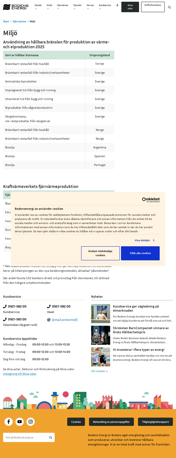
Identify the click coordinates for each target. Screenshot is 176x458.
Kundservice (105, 7)
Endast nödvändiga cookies (100, 253)
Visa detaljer (142, 240)
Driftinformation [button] (153, 5)
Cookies (76, 421)
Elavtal (38, 7)
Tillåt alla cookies (140, 253)
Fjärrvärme (62, 7)
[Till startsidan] (16, 7)
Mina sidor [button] (130, 7)
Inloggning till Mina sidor (20, 374)
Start (6, 21)
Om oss (90, 7)
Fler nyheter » (99, 371)
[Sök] (29, 437)
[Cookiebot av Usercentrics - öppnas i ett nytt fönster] (145, 200)
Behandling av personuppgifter (111, 421)
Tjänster (77, 7)
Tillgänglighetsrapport (155, 421)
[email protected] (65, 319)
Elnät (49, 7)
